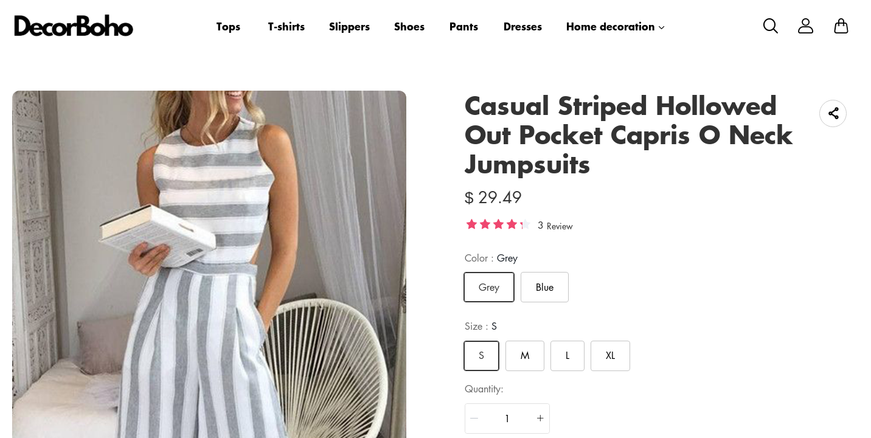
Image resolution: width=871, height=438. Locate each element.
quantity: (484, 388)
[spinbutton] (507, 418)
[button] (474, 418)
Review (560, 226)
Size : (481, 326)
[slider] (498, 224)
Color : (491, 258)
